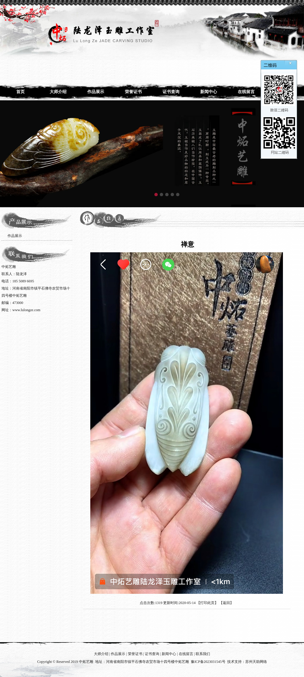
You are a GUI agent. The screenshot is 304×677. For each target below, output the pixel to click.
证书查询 (171, 92)
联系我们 (203, 654)
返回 (226, 603)
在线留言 (246, 92)
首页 (20, 92)
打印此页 (207, 603)
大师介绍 (58, 92)
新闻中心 (208, 92)
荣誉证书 (133, 92)
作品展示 (95, 92)
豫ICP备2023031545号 (208, 662)
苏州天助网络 (256, 662)
